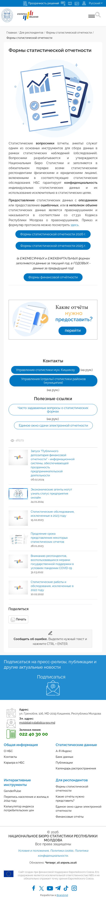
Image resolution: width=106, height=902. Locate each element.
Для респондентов (31, 32)
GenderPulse (12, 791)
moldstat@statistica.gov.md (37, 722)
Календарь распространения (76, 768)
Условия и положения (33, 850)
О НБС (8, 751)
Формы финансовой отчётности (53, 277)
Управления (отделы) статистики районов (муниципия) (53, 381)
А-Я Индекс (64, 751)
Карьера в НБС (14, 762)
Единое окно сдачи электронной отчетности (53, 425)
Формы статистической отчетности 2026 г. (53, 234)
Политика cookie (61, 850)
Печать (18, 619)
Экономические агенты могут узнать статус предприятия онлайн (51, 493)
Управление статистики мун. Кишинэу (45, 370)
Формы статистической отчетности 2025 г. (53, 246)
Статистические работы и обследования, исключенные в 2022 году (52, 586)
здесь (74, 225)
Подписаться (51, 677)
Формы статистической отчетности (69, 32)
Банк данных (64, 757)
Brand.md (62, 895)
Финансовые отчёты (70, 816)
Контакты (10, 757)
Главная (12, 32)
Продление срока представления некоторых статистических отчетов (49, 538)
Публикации (64, 762)
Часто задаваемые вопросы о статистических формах (53, 409)
